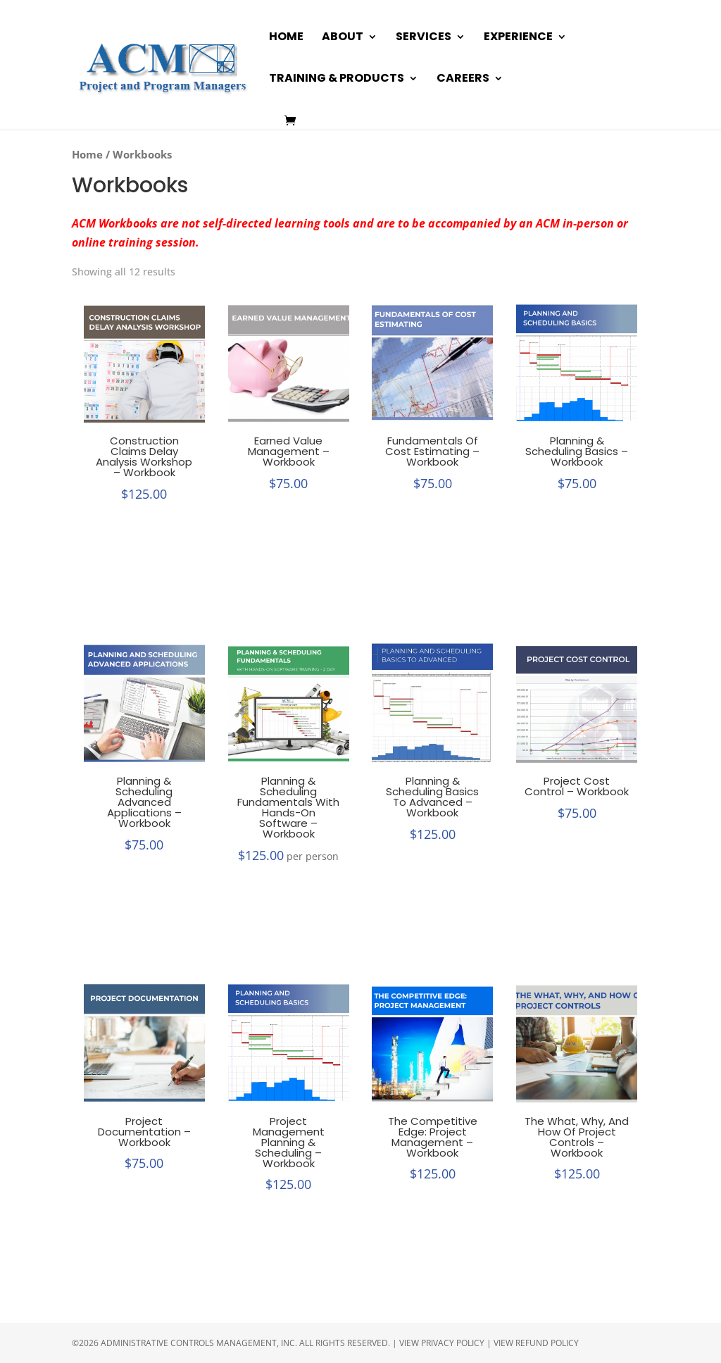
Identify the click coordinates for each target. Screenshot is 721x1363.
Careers (463, 79)
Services (423, 38)
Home (286, 38)
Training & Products (336, 79)
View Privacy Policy (441, 1343)
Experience (518, 38)
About (342, 38)
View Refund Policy (536, 1343)
